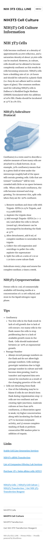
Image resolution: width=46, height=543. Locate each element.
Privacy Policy (26, 536)
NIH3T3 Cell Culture (14, 516)
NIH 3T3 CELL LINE (17, 9)
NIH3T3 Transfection (13, 522)
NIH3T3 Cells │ (11, 485)
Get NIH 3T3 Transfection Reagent (20, 528)
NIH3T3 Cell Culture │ (28, 485)
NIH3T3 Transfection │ (15, 488)
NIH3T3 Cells (10, 510)
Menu (38, 9)
